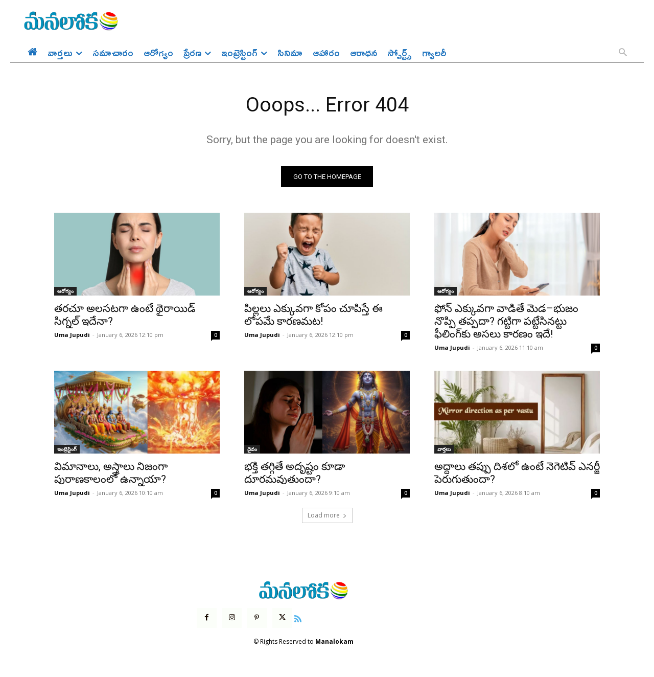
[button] (623, 53)
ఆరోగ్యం (65, 292)
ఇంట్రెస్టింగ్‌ (67, 450)
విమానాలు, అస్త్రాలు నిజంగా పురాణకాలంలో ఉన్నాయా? (111, 473)
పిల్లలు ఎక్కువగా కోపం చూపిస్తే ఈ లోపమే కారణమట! (313, 315)
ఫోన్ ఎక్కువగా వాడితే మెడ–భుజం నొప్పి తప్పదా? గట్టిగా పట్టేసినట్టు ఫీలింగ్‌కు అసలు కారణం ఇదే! (506, 322)
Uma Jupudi (72, 336)
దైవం (252, 450)
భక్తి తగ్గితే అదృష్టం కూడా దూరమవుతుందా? (294, 473)
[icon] (297, 618)
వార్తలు (444, 450)
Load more (327, 516)
